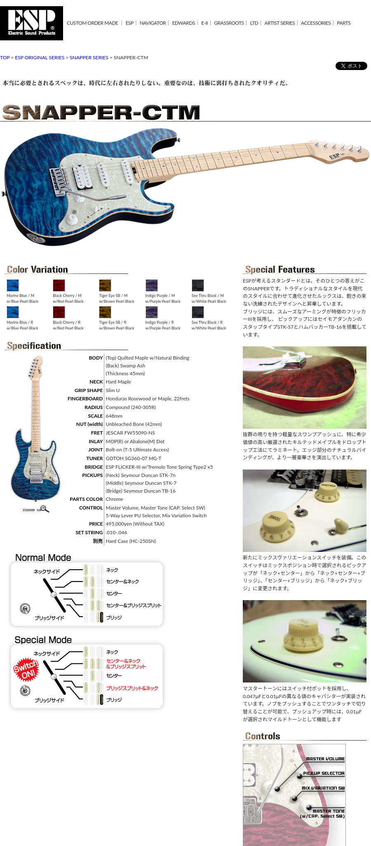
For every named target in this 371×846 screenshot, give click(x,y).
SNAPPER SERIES (89, 57)
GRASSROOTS (229, 23)
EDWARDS (183, 23)
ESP (130, 23)
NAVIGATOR (153, 23)
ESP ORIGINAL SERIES (39, 57)
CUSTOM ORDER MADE (92, 23)
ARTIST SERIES (280, 23)
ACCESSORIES (316, 23)
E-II (204, 23)
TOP (4, 57)
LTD (254, 23)
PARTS (343, 23)
